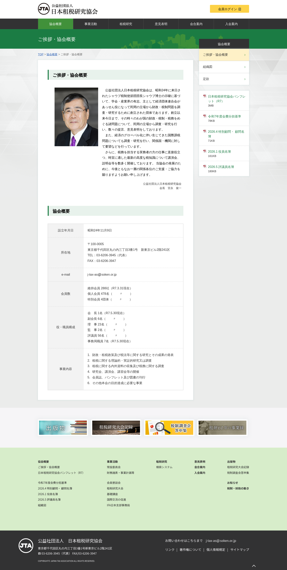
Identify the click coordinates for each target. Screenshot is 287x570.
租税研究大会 (115, 488)
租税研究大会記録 (238, 467)
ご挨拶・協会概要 (215, 54)
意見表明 (161, 24)
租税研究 (126, 24)
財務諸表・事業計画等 (120, 473)
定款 (206, 79)
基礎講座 (112, 494)
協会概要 (55, 24)
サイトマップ (239, 549)
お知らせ (232, 483)
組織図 (207, 66)
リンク (170, 549)
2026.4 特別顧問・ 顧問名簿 (227, 136)
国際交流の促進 (116, 499)
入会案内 (231, 24)
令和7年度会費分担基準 (227, 119)
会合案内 (196, 24)
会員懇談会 (114, 483)
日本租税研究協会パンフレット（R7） (227, 101)
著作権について (191, 549)
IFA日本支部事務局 (118, 505)
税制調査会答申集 (238, 473)
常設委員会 (114, 467)
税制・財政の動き (238, 488)
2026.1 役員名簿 (227, 154)
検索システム (164, 467)
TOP (40, 54)
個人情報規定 (215, 549)
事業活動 (90, 24)
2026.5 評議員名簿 (227, 169)
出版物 (231, 461)
